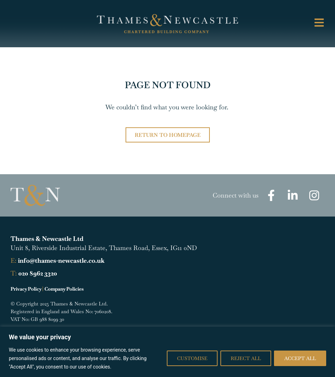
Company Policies (64, 289)
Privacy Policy (26, 289)
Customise (192, 358)
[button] (300, 24)
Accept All (300, 358)
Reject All (246, 358)
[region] (167, 352)
